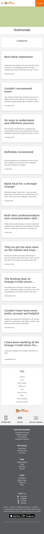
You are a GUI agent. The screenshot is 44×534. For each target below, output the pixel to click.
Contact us (22, 482)
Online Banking (22, 398)
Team (22, 380)
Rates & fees (22, 480)
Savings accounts (22, 434)
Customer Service (22, 402)
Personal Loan (22, 392)
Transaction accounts (22, 432)
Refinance (22, 386)
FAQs (22, 464)
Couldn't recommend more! (18, 90)
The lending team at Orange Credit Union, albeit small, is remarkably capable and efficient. (21, 280)
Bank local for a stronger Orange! (20, 185)
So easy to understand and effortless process (19, 122)
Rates (22, 395)
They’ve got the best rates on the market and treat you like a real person (21, 249)
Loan (22, 389)
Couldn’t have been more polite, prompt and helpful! (21, 312)
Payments (22, 466)
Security (22, 469)
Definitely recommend (18, 152)
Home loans (22, 448)
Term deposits (22, 437)
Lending (22, 377)
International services (22, 439)
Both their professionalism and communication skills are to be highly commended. (21, 217)
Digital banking (22, 462)
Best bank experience (18, 56)
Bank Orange (22, 383)
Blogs (22, 485)
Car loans (22, 453)
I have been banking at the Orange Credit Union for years (21, 344)
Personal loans (22, 450)
